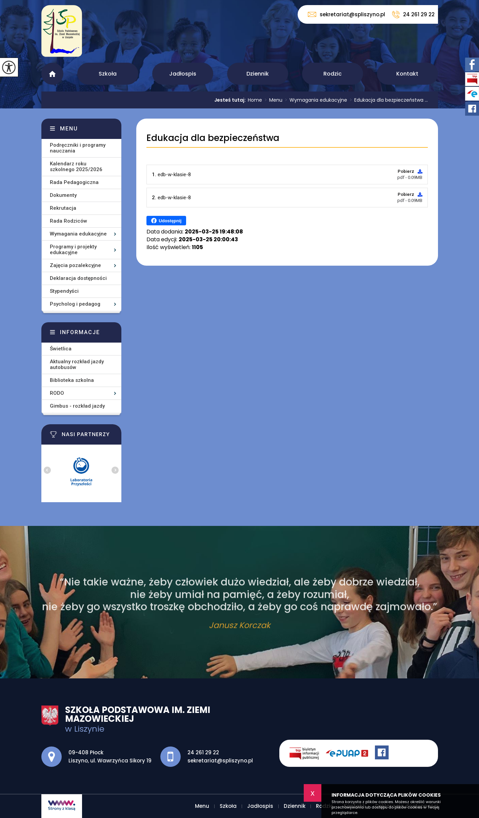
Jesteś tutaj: (231, 100)
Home (255, 100)
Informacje (80, 332)
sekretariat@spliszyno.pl (346, 14)
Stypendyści (64, 291)
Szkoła (108, 74)
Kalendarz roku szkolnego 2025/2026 (76, 166)
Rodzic (332, 74)
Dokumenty (63, 195)
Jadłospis (182, 74)
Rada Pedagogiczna (74, 182)
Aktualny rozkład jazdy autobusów (77, 364)
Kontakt (407, 74)
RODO (57, 393)
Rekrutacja (63, 208)
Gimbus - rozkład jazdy (77, 406)
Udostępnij (166, 220)
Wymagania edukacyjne (314, 100)
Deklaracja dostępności (78, 278)
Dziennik (257, 74)
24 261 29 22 (413, 14)
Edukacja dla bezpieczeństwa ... (387, 100)
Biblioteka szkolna (72, 380)
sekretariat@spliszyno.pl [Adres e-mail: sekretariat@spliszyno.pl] (220, 760)
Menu (52, 74)
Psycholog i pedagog (75, 304)
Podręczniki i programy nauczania (77, 148)
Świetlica (61, 349)
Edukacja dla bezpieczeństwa (212, 138)
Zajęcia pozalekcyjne (75, 265)
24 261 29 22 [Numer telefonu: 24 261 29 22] (203, 752)
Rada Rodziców (68, 221)
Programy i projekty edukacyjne (73, 249)
